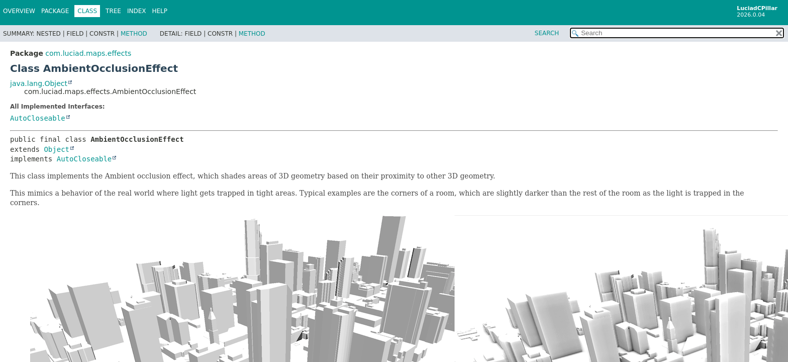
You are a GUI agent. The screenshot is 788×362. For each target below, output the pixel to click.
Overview (19, 11)
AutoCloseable (37, 118)
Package (55, 11)
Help (160, 11)
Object (56, 149)
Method (134, 33)
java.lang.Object (38, 83)
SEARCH (547, 33)
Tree (113, 11)
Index (136, 11)
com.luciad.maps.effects (88, 53)
